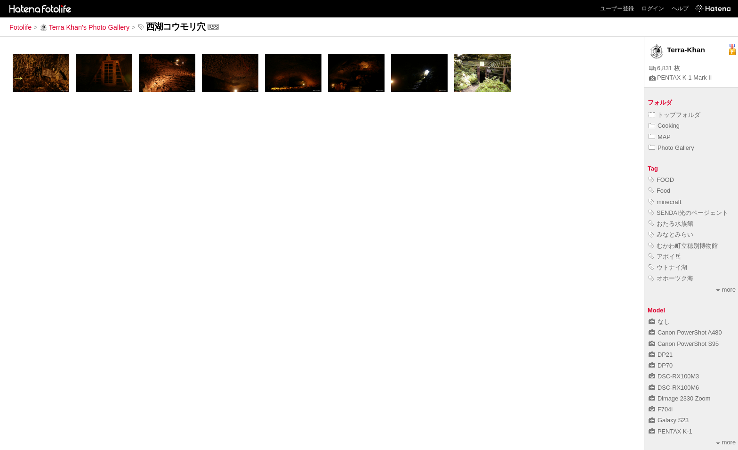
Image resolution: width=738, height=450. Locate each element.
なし (659, 321)
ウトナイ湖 (668, 267)
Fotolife (20, 27)
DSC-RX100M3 (674, 376)
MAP (660, 136)
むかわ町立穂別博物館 (683, 245)
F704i (661, 409)
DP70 (661, 365)
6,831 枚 (664, 68)
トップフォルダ (674, 114)
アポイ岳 (665, 256)
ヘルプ (680, 8)
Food (659, 190)
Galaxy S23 (669, 420)
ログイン (653, 8)
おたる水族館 (671, 223)
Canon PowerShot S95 (684, 343)
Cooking (664, 125)
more (726, 289)
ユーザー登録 (617, 8)
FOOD (661, 179)
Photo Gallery (671, 147)
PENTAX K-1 (670, 431)
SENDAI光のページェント (688, 212)
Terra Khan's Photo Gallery (85, 27)
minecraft (665, 201)
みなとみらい (671, 234)
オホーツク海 (671, 278)
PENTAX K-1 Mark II (680, 77)
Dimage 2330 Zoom (679, 398)
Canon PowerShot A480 (685, 332)
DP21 (661, 354)
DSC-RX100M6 (674, 387)
